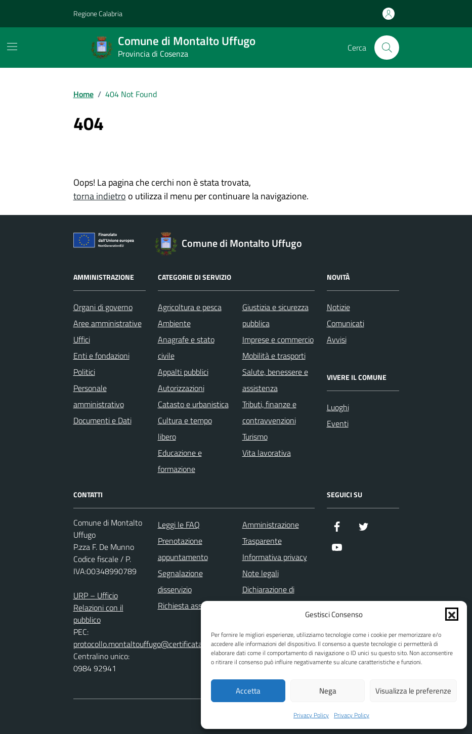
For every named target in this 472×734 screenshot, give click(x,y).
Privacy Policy (311, 715)
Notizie (338, 307)
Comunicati (345, 323)
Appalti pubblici (183, 372)
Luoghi (338, 407)
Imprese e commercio (278, 339)
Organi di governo (103, 307)
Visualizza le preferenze (413, 691)
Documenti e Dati (102, 420)
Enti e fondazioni (101, 356)
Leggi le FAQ (179, 525)
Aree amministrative (107, 323)
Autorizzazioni (181, 388)
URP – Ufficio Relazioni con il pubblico (98, 607)
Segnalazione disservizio (180, 581)
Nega (327, 691)
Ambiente (174, 323)
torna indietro (99, 196)
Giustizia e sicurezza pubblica (275, 315)
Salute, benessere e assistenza (275, 380)
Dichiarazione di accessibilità (268, 597)
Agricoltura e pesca (190, 307)
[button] (452, 614)
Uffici (81, 339)
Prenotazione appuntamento (183, 549)
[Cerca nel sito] (386, 47)
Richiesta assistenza (192, 605)
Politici (84, 372)
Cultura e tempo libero (185, 428)
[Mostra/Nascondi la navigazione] (12, 46)
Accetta (248, 691)
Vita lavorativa (266, 453)
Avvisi (337, 339)
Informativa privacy (274, 557)
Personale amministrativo (98, 396)
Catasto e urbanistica (193, 404)
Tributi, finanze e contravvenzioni (269, 412)
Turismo (255, 436)
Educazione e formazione (180, 461)
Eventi (338, 423)
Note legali (260, 573)
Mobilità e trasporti (274, 356)
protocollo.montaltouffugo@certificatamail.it (148, 644)
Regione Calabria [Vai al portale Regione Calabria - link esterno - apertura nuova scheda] (97, 13)
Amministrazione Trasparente (270, 533)
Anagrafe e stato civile (186, 347)
